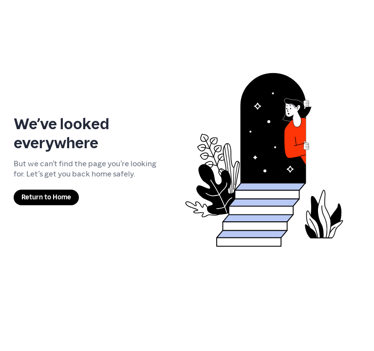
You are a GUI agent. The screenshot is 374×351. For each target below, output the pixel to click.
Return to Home (46, 197)
